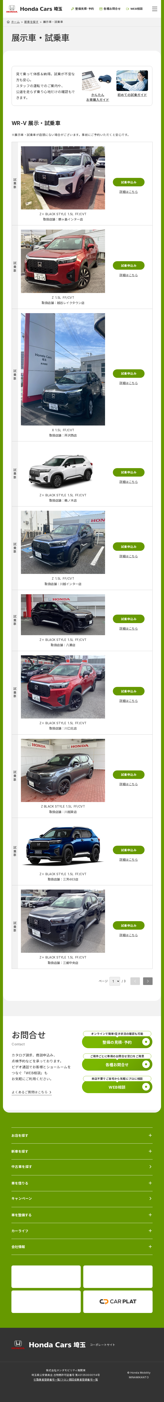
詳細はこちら (128, 192)
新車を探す (31, 22)
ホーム (15, 22)
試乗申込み (128, 182)
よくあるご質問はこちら (30, 1092)
